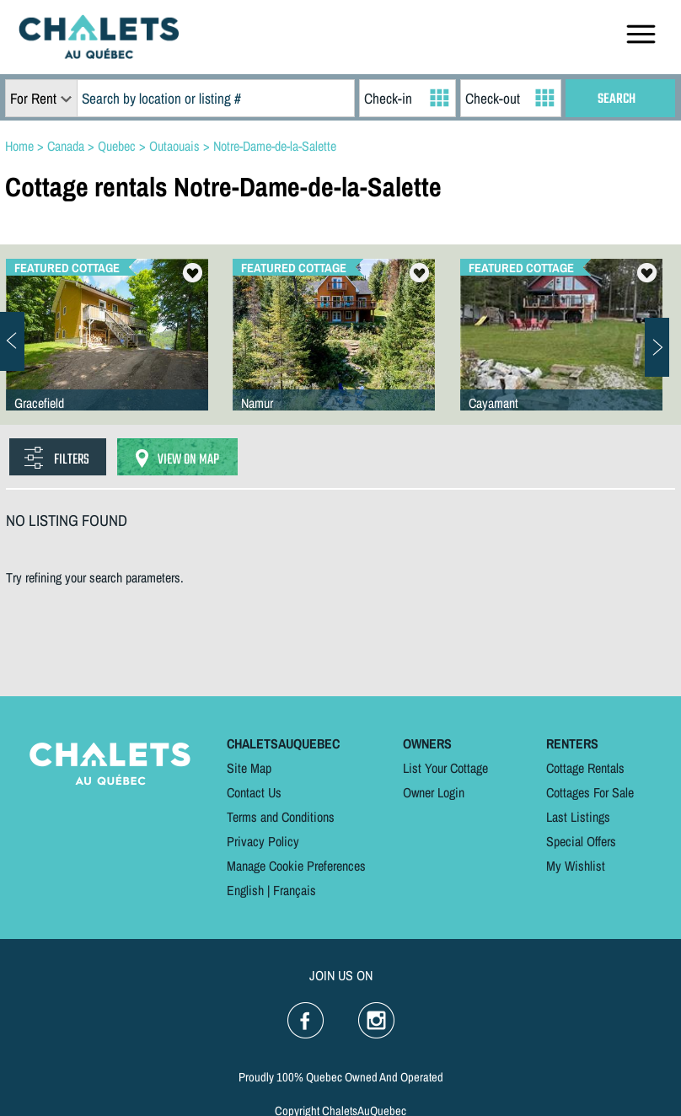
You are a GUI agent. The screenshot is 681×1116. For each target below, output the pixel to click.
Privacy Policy (263, 841)
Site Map (249, 768)
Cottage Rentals (585, 768)
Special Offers (581, 841)
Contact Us (254, 792)
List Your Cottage (445, 768)
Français (294, 890)
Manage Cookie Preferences (296, 865)
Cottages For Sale (590, 792)
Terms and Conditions (281, 816)
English (245, 890)
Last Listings (578, 816)
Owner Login (433, 792)
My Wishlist (575, 865)
